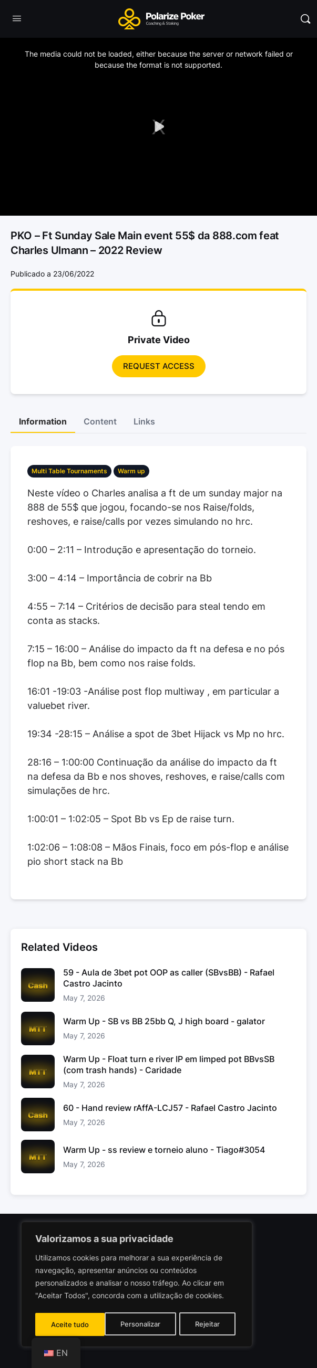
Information (43, 421)
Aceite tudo (204, 1324)
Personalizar (70, 1324)
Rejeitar (138, 1324)
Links (144, 421)
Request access (159, 366)
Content (100, 421)
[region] (136, 1285)
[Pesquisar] (305, 19)
